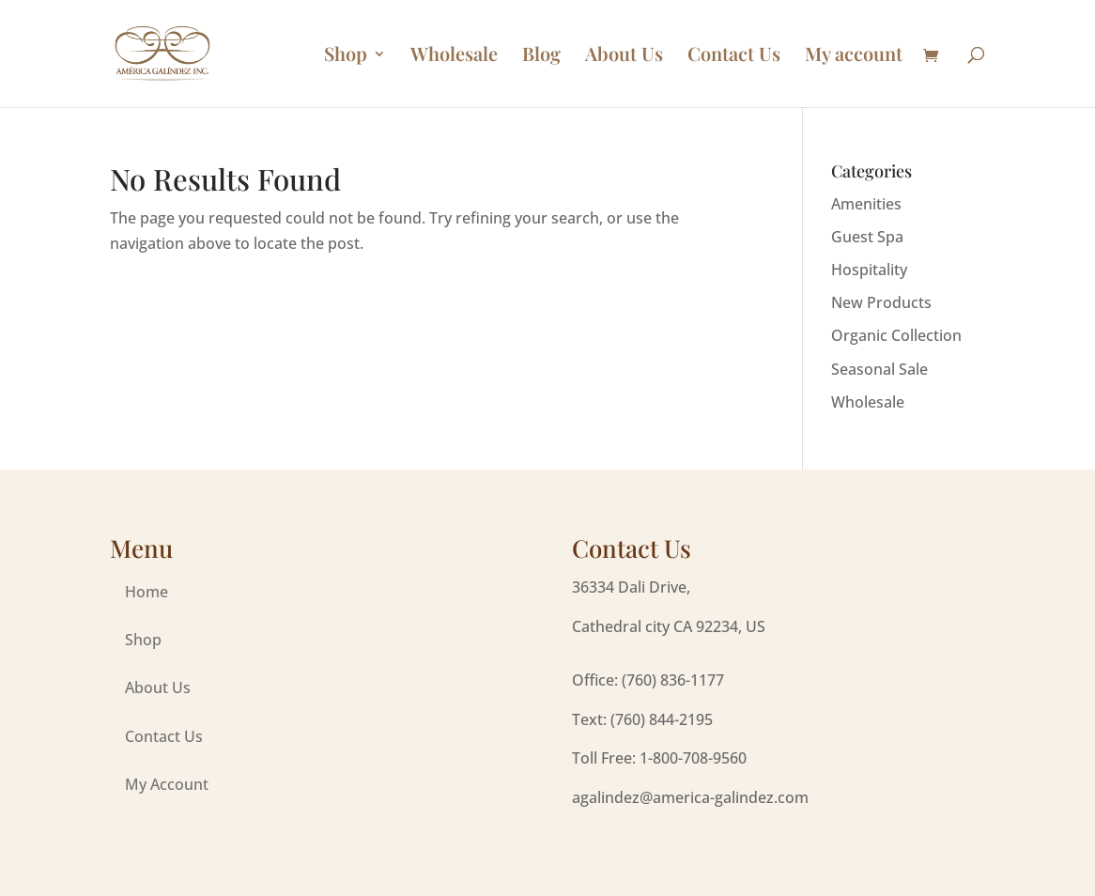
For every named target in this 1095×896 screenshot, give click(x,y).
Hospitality (869, 269)
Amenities (866, 203)
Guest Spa (867, 236)
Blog (541, 56)
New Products (881, 302)
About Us (624, 56)
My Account (166, 784)
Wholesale (454, 56)
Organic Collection (896, 335)
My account (853, 56)
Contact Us (733, 56)
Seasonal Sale (879, 369)
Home (146, 591)
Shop (345, 56)
